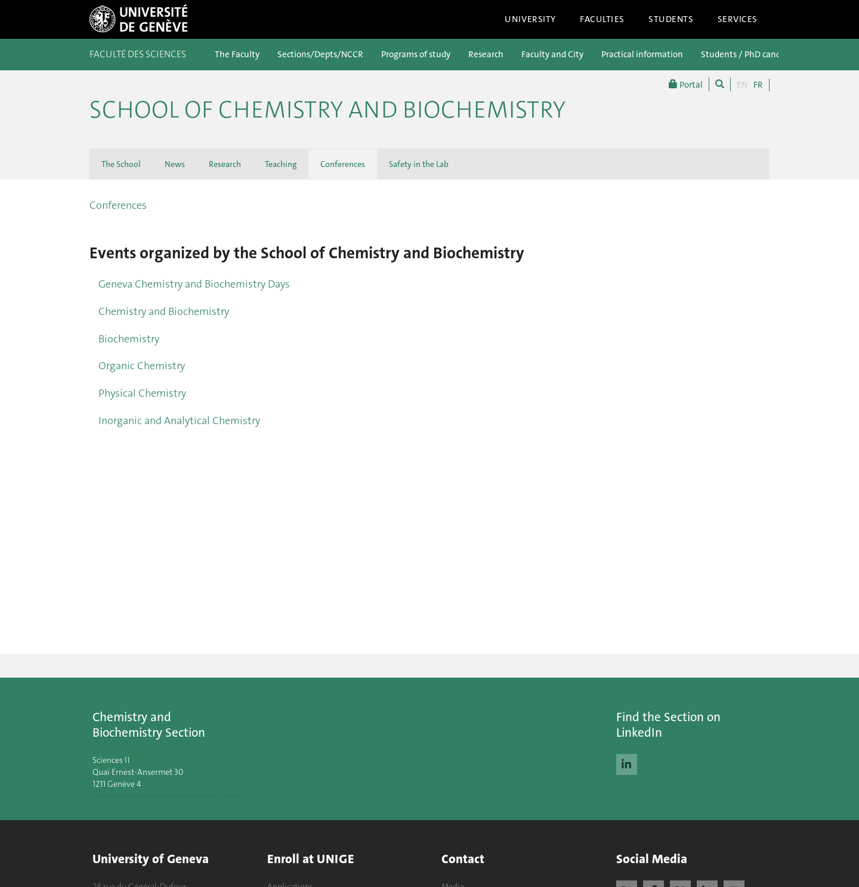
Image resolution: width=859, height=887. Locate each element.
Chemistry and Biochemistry (163, 311)
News (175, 164)
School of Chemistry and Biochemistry (327, 110)
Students (671, 19)
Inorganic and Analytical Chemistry (179, 420)
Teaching (280, 164)
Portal (686, 84)
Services (738, 19)
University (530, 19)
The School (121, 164)
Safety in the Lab (419, 164)
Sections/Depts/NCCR (320, 54)
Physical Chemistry (142, 393)
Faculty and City (552, 54)
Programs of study (415, 54)
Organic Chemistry (141, 365)
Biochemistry (128, 339)
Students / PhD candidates (753, 54)
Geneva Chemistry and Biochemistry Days (194, 284)
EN (742, 85)
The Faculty (237, 54)
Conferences (342, 164)
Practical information (642, 54)
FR (758, 85)
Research (485, 54)
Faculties (602, 19)
